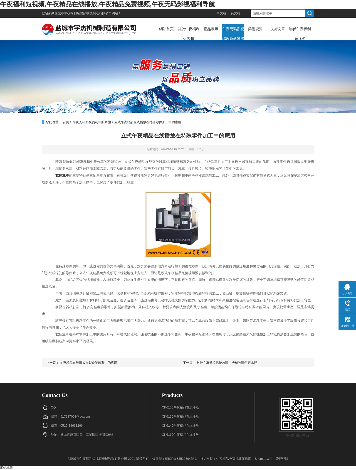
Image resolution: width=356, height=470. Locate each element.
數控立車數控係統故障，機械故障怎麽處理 (227, 362)
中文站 (221, 13)
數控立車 (62, 175)
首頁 (66, 122)
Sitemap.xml (263, 458)
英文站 (235, 13)
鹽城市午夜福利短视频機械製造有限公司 (83, 13)
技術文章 (277, 29)
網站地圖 (6, 468)
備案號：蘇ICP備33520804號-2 (174, 458)
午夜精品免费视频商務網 (233, 458)
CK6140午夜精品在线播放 (180, 425)
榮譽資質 (255, 29)
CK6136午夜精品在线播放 (180, 416)
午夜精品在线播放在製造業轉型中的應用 (88, 362)
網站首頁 (166, 29)
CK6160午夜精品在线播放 (180, 434)
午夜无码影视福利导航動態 (233, 34)
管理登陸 (282, 458)
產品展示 (211, 29)
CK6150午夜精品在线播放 (180, 407)
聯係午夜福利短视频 (300, 34)
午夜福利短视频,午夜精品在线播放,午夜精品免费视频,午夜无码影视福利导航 (107, 4)
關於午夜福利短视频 (189, 34)
